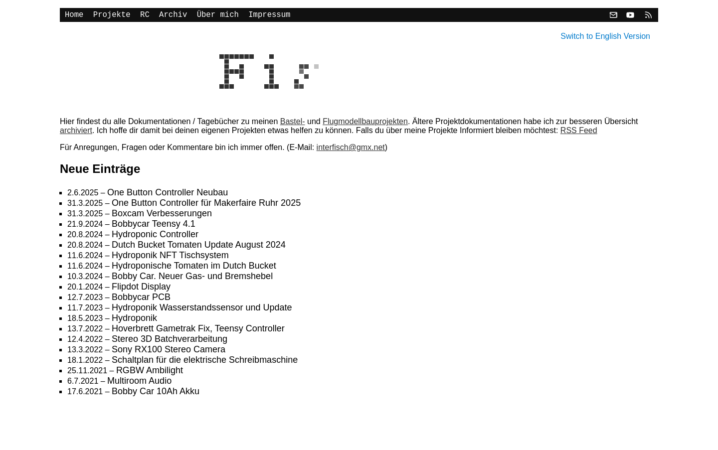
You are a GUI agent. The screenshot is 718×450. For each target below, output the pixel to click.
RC (145, 15)
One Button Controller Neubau (167, 194)
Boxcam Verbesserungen (162, 215)
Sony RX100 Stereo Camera (168, 351)
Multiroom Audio (139, 383)
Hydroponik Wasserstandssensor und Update (202, 309)
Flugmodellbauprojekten (365, 123)
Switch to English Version (605, 36)
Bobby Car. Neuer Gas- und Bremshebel (192, 278)
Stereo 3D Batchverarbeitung (169, 341)
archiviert (76, 132)
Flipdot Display (141, 289)
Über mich (218, 15)
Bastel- (292, 123)
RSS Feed (578, 132)
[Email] (613, 15)
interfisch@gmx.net (351, 149)
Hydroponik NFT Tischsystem (170, 257)
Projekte (112, 15)
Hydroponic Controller (155, 236)
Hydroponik (134, 320)
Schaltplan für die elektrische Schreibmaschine (205, 362)
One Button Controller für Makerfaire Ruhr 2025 (206, 205)
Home (74, 15)
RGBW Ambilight (149, 372)
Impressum (269, 15)
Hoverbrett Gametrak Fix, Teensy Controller (198, 330)
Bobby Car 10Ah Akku (155, 393)
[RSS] (647, 15)
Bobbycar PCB (141, 299)
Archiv (173, 15)
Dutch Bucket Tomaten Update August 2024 (199, 247)
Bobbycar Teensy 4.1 (153, 226)
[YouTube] (630, 15)
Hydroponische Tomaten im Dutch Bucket (194, 268)
